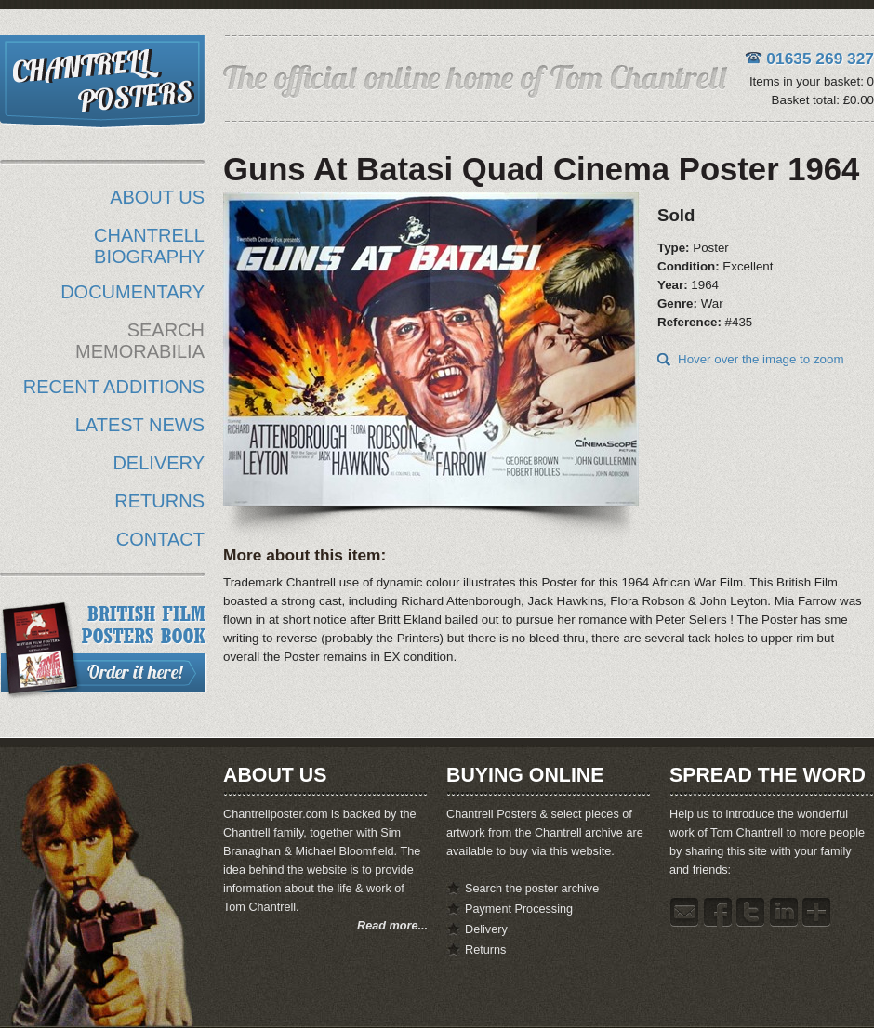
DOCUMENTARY (132, 292)
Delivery (486, 929)
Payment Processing (519, 909)
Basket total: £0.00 (823, 100)
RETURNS (159, 501)
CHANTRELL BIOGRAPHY (149, 246)
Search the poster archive (532, 888)
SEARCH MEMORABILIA (140, 341)
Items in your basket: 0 (811, 81)
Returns (485, 949)
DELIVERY (159, 463)
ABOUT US (157, 197)
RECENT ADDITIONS (114, 386)
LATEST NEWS (140, 425)
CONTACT (160, 539)
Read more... (392, 925)
